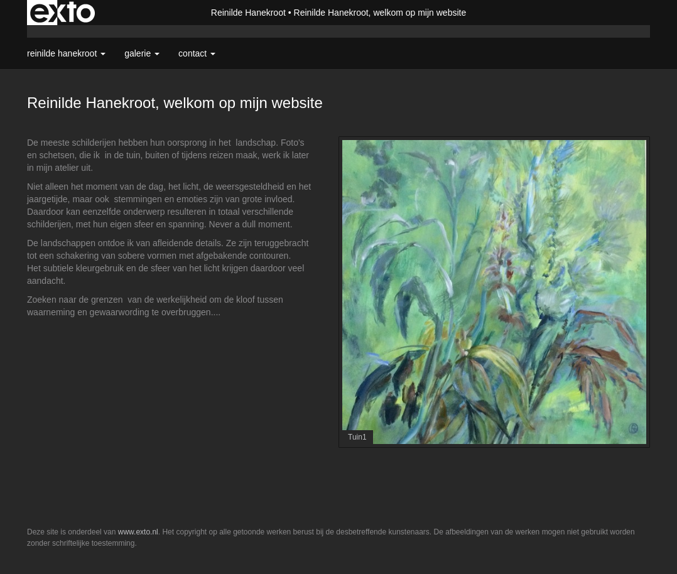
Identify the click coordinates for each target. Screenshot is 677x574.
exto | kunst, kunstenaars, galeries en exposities (62, 12)
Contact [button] (196, 53)
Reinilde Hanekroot (248, 13)
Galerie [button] (142, 53)
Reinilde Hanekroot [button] (66, 53)
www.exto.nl (138, 532)
